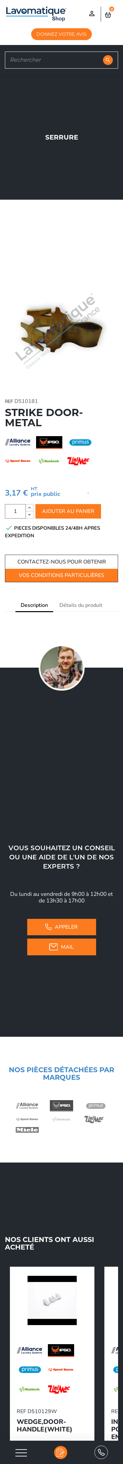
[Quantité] (15, 511)
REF (9, 401)
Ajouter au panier (68, 511)
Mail (61, 947)
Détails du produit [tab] (80, 605)
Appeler (61, 927)
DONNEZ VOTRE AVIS (61, 34)
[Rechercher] (61, 60)
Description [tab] (34, 605)
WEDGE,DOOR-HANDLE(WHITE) (44, 1425)
